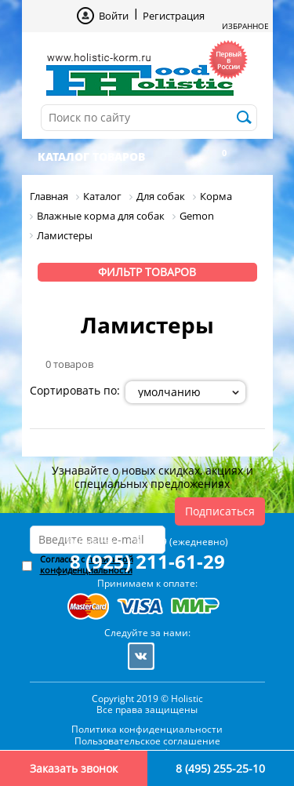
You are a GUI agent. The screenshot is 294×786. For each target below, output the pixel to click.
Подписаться (220, 511)
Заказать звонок (74, 768)
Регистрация (174, 16)
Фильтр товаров (147, 271)
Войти (114, 16)
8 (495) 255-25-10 (220, 768)
